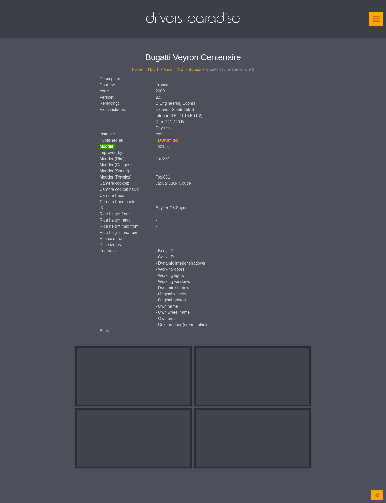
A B (180, 69)
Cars (168, 69)
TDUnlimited (167, 140)
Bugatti (195, 69)
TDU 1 (152, 69)
